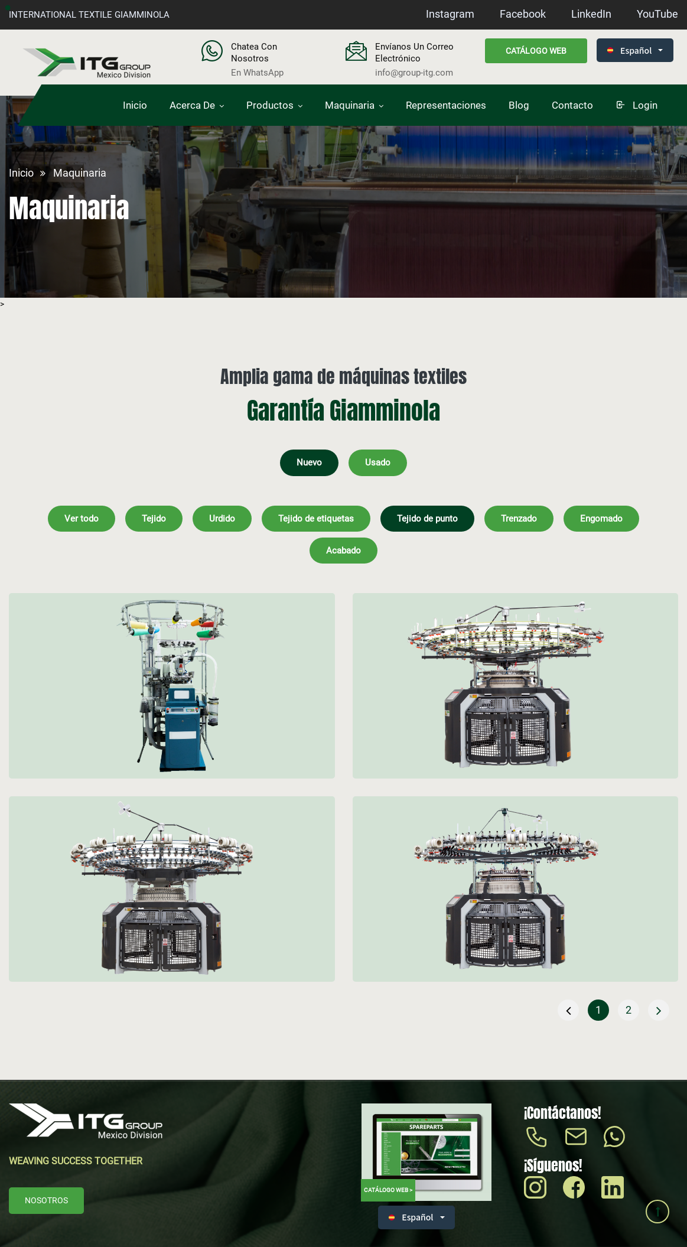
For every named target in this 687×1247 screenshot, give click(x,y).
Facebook (523, 14)
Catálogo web (536, 51)
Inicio (135, 105)
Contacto (572, 105)
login (636, 105)
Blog (519, 105)
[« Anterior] (568, 1010)
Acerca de (192, 105)
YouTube (657, 14)
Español (629, 50)
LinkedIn (591, 14)
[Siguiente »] (658, 1010)
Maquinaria (350, 105)
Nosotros (46, 1200)
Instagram (450, 14)
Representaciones (446, 105)
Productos (270, 105)
